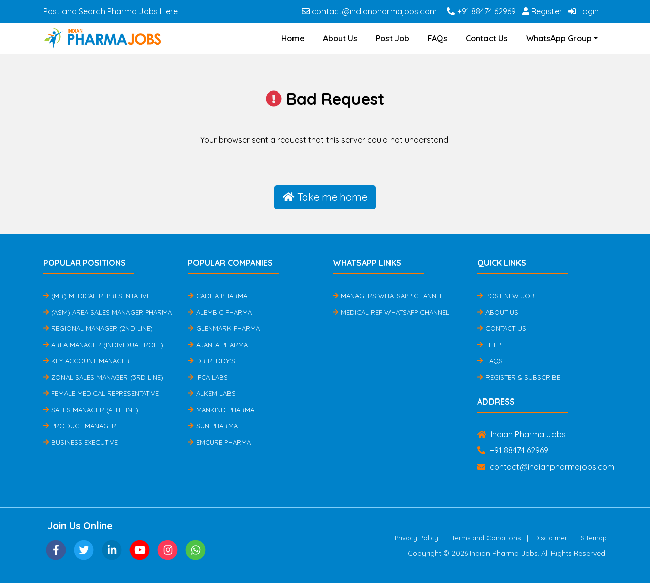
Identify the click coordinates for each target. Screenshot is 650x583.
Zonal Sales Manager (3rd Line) (103, 377)
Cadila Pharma (217, 296)
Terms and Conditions (486, 538)
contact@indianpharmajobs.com (369, 11)
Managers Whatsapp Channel (388, 296)
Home (293, 38)
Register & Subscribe (518, 377)
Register (542, 11)
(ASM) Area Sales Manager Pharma (107, 312)
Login (583, 11)
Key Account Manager (86, 361)
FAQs (437, 38)
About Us (340, 38)
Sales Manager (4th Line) (90, 410)
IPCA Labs (208, 377)
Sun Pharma (213, 426)
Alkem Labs (212, 393)
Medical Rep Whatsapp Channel (391, 312)
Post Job (392, 38)
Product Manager (79, 426)
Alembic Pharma (220, 312)
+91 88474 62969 (481, 11)
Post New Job (506, 296)
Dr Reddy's (211, 361)
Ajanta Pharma (218, 345)
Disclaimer (550, 538)
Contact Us (487, 38)
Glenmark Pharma (224, 328)
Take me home (325, 197)
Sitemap (594, 538)
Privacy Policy (416, 538)
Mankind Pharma (221, 410)
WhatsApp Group (559, 38)
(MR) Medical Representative (96, 296)
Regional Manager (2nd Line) (98, 328)
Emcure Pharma (219, 442)
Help (489, 345)
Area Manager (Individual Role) (103, 345)
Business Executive (80, 442)
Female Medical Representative (101, 393)
